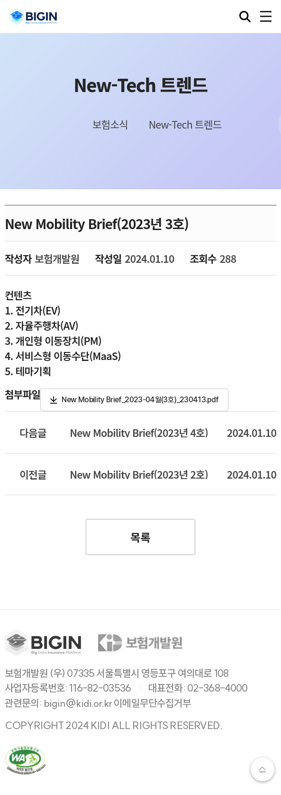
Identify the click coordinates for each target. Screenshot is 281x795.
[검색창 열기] (245, 16)
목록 (140, 537)
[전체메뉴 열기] (266, 16)
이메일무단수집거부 (152, 703)
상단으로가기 (262, 769)
